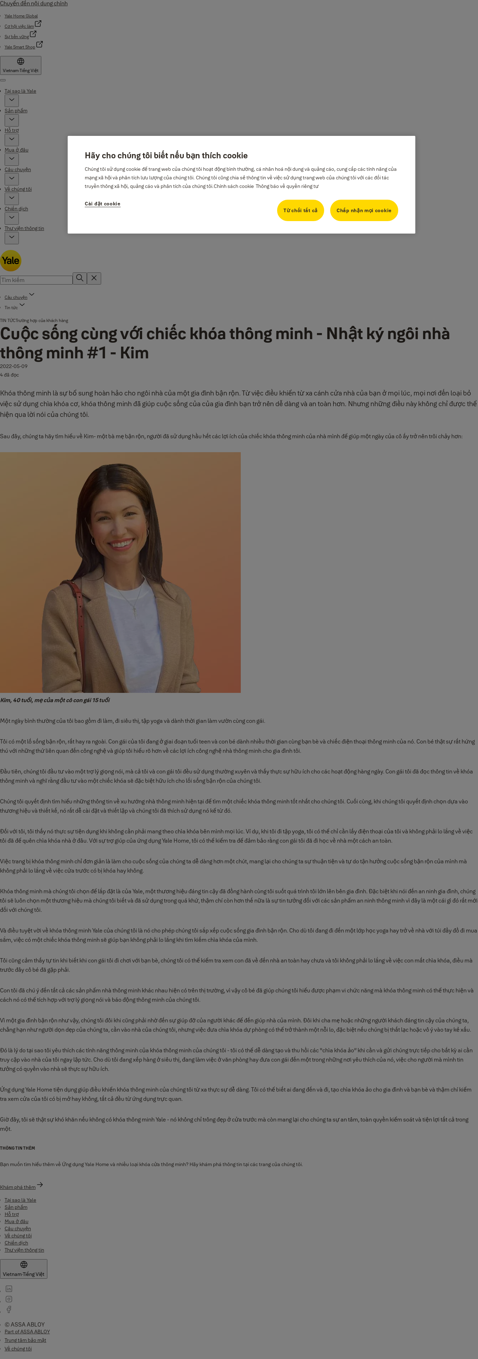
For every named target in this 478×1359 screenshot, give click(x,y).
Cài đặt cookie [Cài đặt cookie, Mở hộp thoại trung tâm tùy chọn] (103, 203)
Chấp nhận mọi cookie (364, 210)
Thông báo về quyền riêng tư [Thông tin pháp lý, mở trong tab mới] (287, 186)
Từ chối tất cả (301, 210)
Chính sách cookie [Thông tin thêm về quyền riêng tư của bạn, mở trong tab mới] (234, 186)
